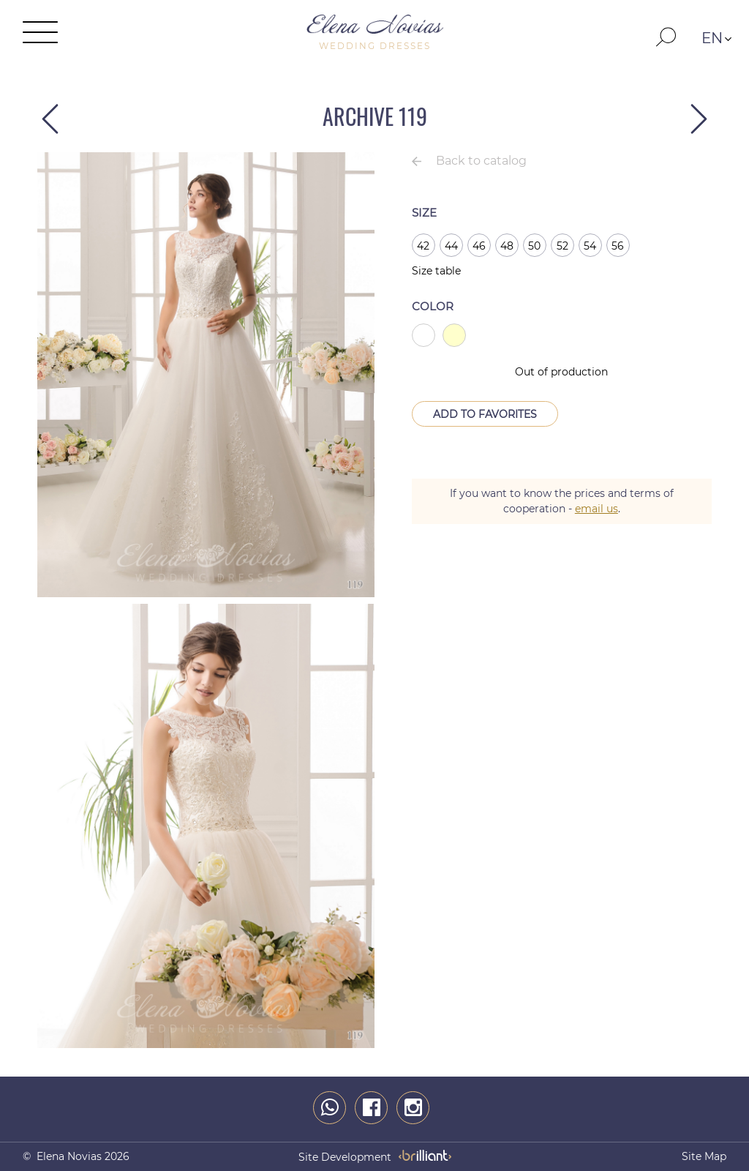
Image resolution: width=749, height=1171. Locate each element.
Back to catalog (481, 161)
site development (344, 1157)
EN (712, 38)
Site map (704, 1156)
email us (596, 508)
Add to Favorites (485, 414)
